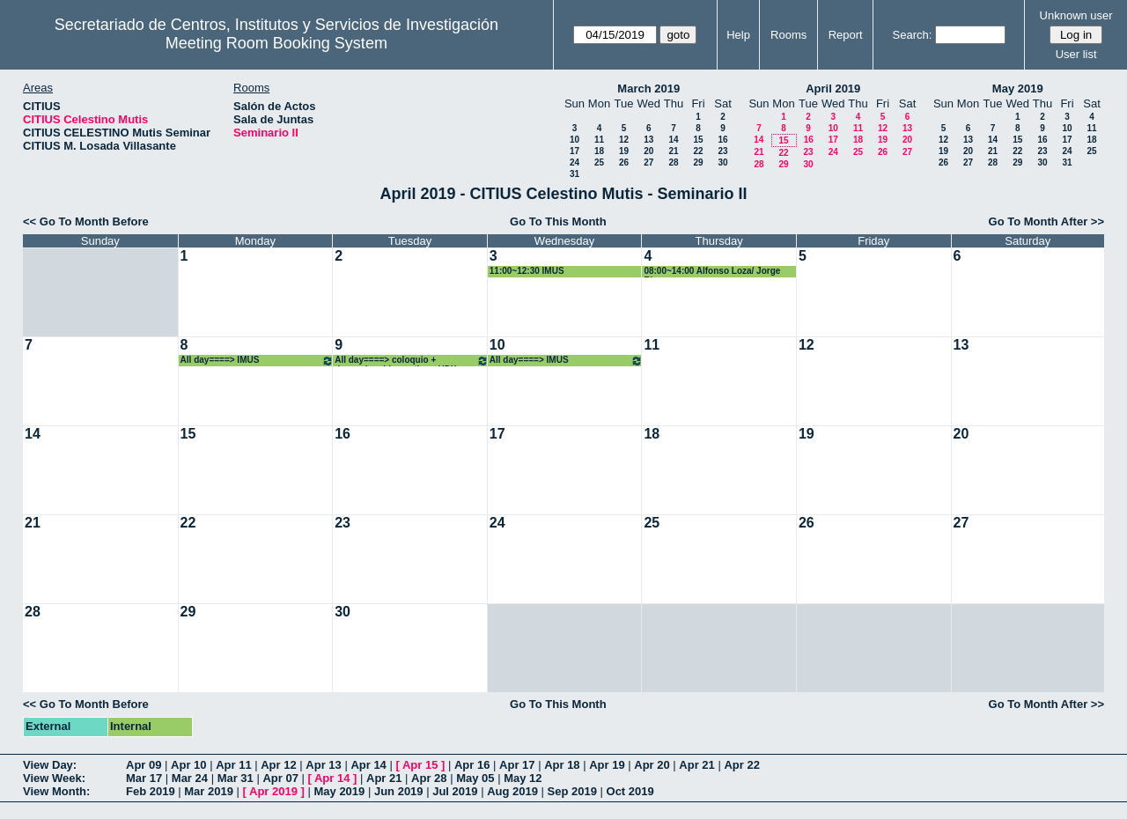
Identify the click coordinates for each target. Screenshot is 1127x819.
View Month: (56, 791)
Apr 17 (516, 764)
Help (738, 34)
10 (574, 139)
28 (673, 162)
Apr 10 (188, 764)
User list (1076, 54)
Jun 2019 (399, 791)
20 (648, 151)
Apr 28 (428, 778)
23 (722, 151)
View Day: (50, 764)
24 (574, 162)
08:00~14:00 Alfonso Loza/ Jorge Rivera (712, 271)
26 (624, 162)
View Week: (54, 778)
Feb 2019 (150, 791)
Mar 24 (190, 778)
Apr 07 (280, 778)
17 (574, 151)
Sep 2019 (572, 791)
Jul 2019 (454, 791)
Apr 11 (233, 764)
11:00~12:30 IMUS (527, 271)
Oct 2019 (630, 791)
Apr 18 (561, 764)
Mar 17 (144, 778)
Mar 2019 (208, 791)
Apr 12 (278, 764)
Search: (912, 34)
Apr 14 (368, 764)
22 (698, 151)
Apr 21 (696, 764)
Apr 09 (143, 764)
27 (648, 162)
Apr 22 (741, 764)
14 (673, 139)
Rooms (788, 34)
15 (698, 139)
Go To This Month (558, 221)
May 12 (522, 778)
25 (599, 162)
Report (846, 34)
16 (722, 139)
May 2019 (1017, 88)
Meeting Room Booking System (276, 43)
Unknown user (1076, 15)
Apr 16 (472, 764)
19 (624, 151)
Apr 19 (606, 764)
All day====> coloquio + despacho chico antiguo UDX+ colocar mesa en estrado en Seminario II (412, 360)
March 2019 (648, 88)
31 (574, 174)
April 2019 (833, 88)
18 (599, 151)
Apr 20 (651, 764)
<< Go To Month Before (86, 221)
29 (698, 162)
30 (722, 162)
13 (648, 139)
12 (624, 139)
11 (599, 139)
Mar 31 (235, 778)
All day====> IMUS (257, 360)
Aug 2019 (512, 791)
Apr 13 (323, 764)
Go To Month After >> (1046, 221)
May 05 (475, 778)
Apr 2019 (273, 791)
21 (673, 151)
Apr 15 (420, 764)
